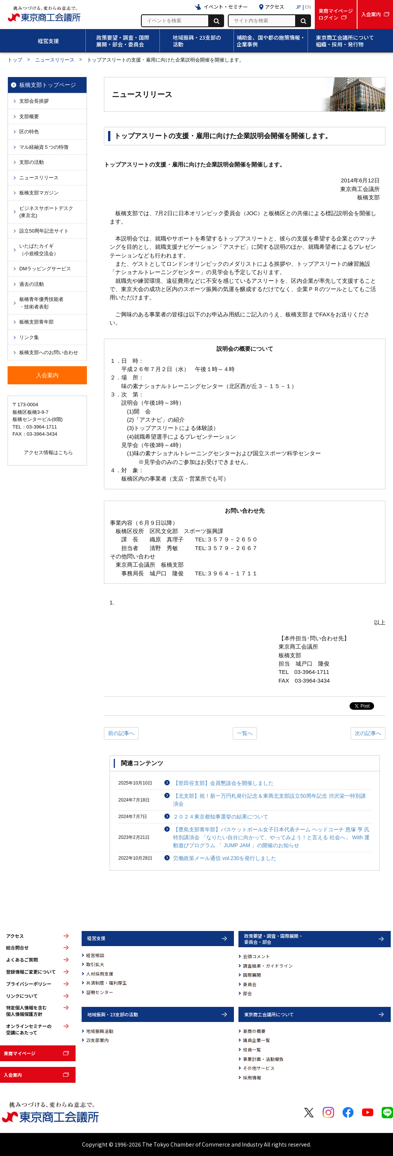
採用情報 (252, 1077)
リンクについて (22, 996)
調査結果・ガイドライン (268, 966)
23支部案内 (97, 1040)
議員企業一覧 (256, 1040)
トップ (15, 60)
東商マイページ (20, 1053)
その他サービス (259, 1068)
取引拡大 (95, 964)
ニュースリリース (54, 60)
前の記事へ (121, 733)
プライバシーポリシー (28, 984)
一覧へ (245, 733)
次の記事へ (368, 733)
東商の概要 (254, 1031)
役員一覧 (252, 1050)
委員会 (250, 984)
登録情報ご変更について (31, 972)
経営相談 (95, 955)
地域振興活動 (99, 1031)
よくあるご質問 (22, 960)
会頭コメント (256, 956)
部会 (247, 993)
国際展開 (252, 975)
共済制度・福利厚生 (106, 983)
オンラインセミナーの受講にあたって (28, 1029)
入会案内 (13, 1074)
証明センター (99, 992)
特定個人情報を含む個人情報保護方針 (26, 1011)
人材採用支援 (99, 974)
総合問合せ (17, 948)
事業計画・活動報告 (263, 1059)
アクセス (15, 936)
